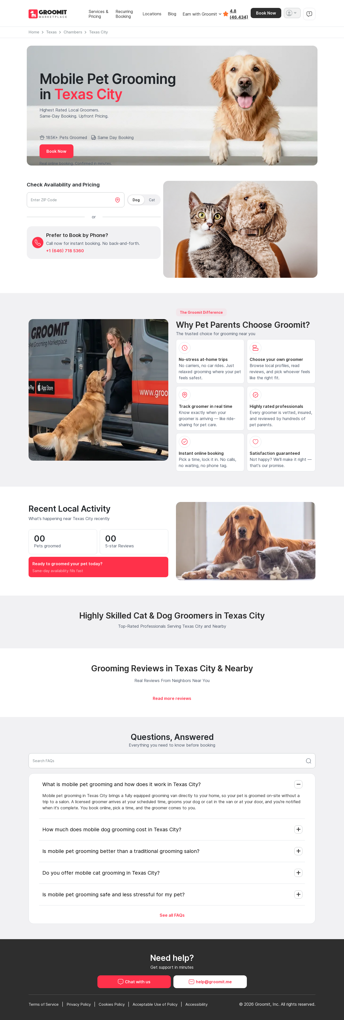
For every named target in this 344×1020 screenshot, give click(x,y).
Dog (136, 200)
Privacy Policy (82, 1004)
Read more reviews (172, 698)
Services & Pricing (98, 14)
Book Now (266, 13)
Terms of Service (45, 1004)
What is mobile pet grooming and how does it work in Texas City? (121, 784)
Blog (172, 13)
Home (34, 32)
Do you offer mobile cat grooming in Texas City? (101, 873)
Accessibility (207, 1004)
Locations (152, 13)
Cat (152, 200)
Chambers (72, 32)
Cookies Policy (117, 1004)
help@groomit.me (210, 982)
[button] (292, 13)
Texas (51, 32)
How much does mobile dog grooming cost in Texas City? (111, 829)
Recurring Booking (124, 14)
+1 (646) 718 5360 (65, 250)
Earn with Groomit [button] (202, 14)
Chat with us (134, 982)
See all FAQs (172, 915)
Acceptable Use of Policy (163, 1004)
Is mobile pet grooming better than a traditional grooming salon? (120, 851)
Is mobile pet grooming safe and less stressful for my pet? (113, 894)
